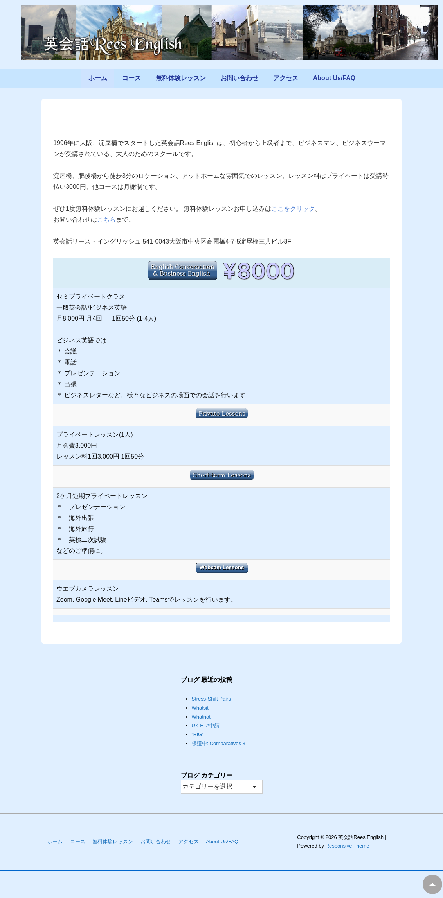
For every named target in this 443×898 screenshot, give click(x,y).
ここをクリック (293, 208)
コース (131, 78)
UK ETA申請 (206, 725)
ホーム (97, 78)
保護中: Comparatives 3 (218, 743)
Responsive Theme (347, 846)
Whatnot (201, 717)
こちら (106, 219)
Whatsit (200, 708)
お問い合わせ (239, 78)
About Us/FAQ (334, 78)
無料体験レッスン (181, 78)
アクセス (285, 78)
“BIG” (198, 734)
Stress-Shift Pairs (211, 699)
